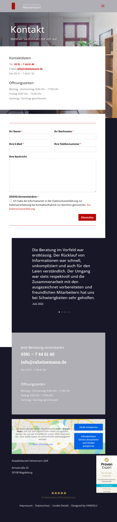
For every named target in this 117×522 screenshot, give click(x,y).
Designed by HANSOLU (84, 505)
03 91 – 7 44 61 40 (24, 64)
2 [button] (61, 312)
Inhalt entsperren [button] (88, 427)
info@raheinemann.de (30, 68)
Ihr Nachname (64, 131)
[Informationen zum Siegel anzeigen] (106, 490)
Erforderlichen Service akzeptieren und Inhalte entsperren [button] (88, 441)
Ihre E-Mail (16, 144)
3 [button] (64, 312)
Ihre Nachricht (18, 156)
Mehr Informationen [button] (43, 444)
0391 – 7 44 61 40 (36, 354)
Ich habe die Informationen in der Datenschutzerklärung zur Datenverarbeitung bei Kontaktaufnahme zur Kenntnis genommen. (50, 205)
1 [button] (59, 312)
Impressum (26, 505)
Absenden (87, 217)
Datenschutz (42, 505)
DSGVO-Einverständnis (24, 196)
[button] (102, 8)
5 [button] (69, 312)
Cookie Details (60, 505)
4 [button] (66, 312)
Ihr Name (16, 131)
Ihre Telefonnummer (67, 144)
